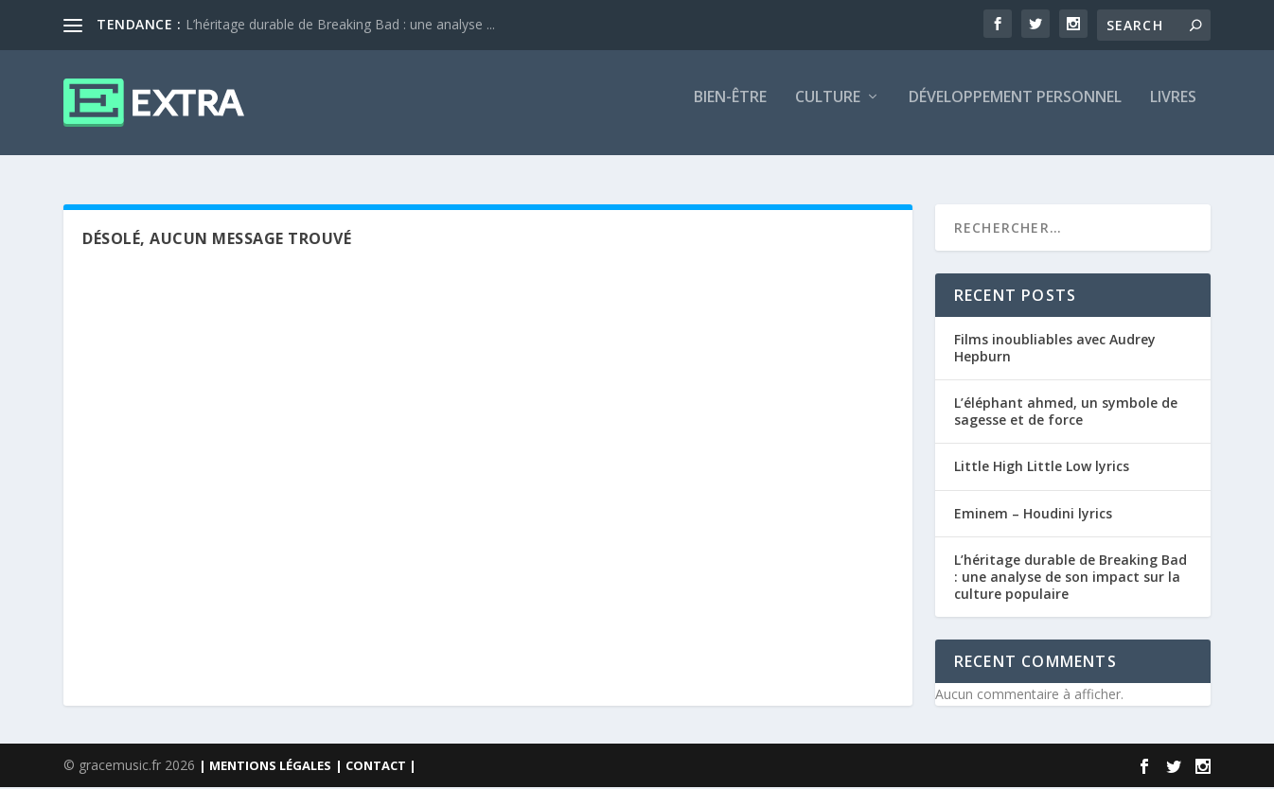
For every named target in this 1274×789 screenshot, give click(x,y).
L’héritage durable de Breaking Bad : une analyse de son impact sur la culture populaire (1070, 578)
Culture (827, 110)
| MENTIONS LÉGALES (265, 767)
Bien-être (730, 110)
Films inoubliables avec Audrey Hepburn (1055, 348)
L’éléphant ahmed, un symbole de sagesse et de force (1065, 412)
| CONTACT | (375, 767)
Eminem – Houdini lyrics (1033, 514)
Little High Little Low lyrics (1041, 468)
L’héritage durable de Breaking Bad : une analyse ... (340, 24)
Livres (1173, 110)
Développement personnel (1015, 110)
